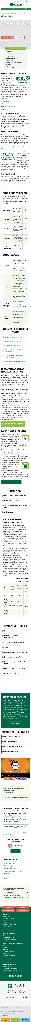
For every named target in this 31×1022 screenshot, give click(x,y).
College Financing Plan (12, 58)
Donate (23, 907)
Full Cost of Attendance (12, 57)
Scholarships (6, 101)
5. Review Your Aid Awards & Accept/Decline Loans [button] (14, 356)
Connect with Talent (8, 937)
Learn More (25, 219)
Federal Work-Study (8, 106)
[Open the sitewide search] (26, 1)
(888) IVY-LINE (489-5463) (15, 993)
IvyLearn (5, 947)
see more (21, 278)
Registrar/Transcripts (9, 955)
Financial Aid (9, 60)
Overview (8, 51)
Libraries (5, 961)
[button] (22, 1)
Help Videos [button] (8, 512)
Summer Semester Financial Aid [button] (15, 642)
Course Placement (8, 957)
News (4, 930)
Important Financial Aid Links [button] (14, 668)
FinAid (6, 879)
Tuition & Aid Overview (11, 13)
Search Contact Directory (10, 968)
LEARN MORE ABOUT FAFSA (11, 482)
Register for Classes (25, 1020)
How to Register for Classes (10, 951)
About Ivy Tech (7, 916)
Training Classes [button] (19, 9)
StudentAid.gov (8, 866)
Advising (5, 949)
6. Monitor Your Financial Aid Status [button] (16, 362)
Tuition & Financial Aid (9, 924)
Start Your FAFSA (8, 37)
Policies (19, 1013)
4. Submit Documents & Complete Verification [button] (15, 350)
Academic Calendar (8, 959)
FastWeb (6, 876)
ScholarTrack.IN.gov (10, 868)
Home (2, 13)
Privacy (14, 1013)
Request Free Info (8, 910)
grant (21, 306)
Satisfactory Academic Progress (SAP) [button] (15, 506)
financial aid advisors (12, 123)
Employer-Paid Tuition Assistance (15, 66)
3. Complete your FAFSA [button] (12, 346)
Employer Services (8, 936)
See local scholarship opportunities (19, 318)
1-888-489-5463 (5, 41)
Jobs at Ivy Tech (7, 926)
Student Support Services (10, 970)
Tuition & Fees (10, 55)
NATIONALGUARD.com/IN (11, 718)
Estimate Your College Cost (13, 62)
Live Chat (15, 851)
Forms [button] (6, 631)
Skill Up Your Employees (10, 939)
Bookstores (6, 953)
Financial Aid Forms (11, 68)
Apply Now (5, 1020)
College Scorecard (5, 1013)
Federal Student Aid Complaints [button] (15, 652)
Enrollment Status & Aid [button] (12, 657)
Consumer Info (4, 1015)
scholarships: (20, 301)
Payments (8, 64)
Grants (4, 104)
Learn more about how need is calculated (14, 185)
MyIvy (4, 945)
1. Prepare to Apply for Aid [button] (13, 337)
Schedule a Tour (8, 907)
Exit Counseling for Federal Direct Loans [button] (16, 663)
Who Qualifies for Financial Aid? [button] (15, 496)
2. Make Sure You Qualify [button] (13, 341)
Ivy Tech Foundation (8, 928)
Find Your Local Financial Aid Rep (15, 827)
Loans (4, 109)
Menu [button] (7, 48)
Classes (5, 920)
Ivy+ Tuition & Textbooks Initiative (15, 53)
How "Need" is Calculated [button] (13, 501)
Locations (5, 922)
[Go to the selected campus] (26, 997)
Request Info (15, 1020)
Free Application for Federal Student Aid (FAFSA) (15, 550)
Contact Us (6, 966)
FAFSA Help (20, 37)
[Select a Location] (15, 793)
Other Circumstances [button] (11, 673)
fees (19, 247)
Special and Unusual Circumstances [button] (11, 636)
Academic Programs (8, 918)
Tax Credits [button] (8, 647)
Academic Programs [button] (7, 9)
